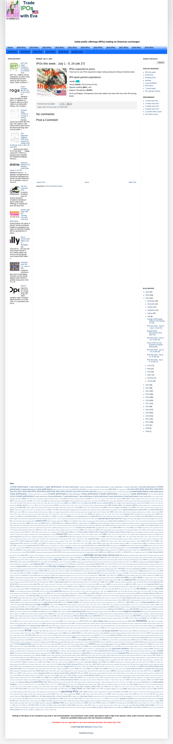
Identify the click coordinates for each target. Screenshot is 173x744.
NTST (106, 628)
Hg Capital (43, 582)
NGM (15, 625)
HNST (103, 582)
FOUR (96, 569)
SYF (101, 677)
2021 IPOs (72, 47)
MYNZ (77, 621)
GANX (157, 571)
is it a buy (50, 591)
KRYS (46, 598)
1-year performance (53, 487)
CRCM (102, 541)
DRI (78, 552)
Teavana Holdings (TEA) (26, 682)
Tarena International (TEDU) (70, 680)
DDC (14, 547)
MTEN (30, 621)
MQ (129, 618)
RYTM (59, 660)
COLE (37, 539)
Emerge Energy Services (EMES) (143, 557)
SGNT (48, 664)
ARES (120, 512)
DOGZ (24, 552)
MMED (153, 616)
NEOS (58, 623)
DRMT (96, 552)
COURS (46, 541)
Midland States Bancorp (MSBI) (28, 616)
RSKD (89, 657)
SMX (62, 668)
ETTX (40, 562)
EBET (137, 555)
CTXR (85, 543)
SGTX (55, 664)
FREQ (12, 571)
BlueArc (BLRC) (18, 523)
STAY (152, 673)
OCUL (86, 631)
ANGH (109, 507)
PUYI (112, 646)
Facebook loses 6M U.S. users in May (25, 265)
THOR (152, 682)
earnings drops (100, 555)
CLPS (88, 536)
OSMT (37, 635)
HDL (119, 580)
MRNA (144, 618)
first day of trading (57, 566)
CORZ (161, 539)
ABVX (56, 498)
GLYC (87, 575)
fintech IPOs (38, 566)
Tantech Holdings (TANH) (53, 680)
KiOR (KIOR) (44, 595)
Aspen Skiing (41, 514)
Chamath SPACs (56, 532)
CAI (34, 527)
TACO (129, 677)
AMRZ (61, 507)
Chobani (91, 534)
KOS (162, 595)
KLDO (95, 595)
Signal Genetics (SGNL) (146, 664)
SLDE (125, 666)
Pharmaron (95, 640)
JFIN (142, 591)
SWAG (42, 677)
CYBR (42, 545)
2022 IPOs (59, 47)
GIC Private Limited (136, 573)
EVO (108, 562)
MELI (116, 611)
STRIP (53, 675)
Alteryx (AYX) (66, 505)
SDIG (53, 662)
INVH (91, 589)
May (149, 369)
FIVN (102, 566)
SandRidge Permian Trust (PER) (107, 660)
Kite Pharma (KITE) (68, 595)
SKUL (92, 666)
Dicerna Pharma (48, 550)
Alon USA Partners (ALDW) (46, 505)
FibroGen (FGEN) (139, 564)
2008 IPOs (69, 489)
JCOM (123, 591)
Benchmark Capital (26, 518)
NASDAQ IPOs (150, 78)
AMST (65, 507)
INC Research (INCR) (118, 586)
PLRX (98, 642)
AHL (162, 501)
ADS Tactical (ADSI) (23, 501)
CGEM (36, 532)
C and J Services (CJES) (133, 525)
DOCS (16, 552)
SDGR (44, 662)
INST (59, 589)
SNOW (105, 668)
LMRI (136, 602)
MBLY (138, 609)
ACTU (95, 498)
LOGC (161, 602)
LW (32, 607)
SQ (79, 673)
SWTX (80, 677)
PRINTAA (92, 644)
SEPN (108, 662)
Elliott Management (113, 557)
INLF (155, 586)
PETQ (30, 640)
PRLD (118, 644)
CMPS (111, 536)
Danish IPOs (89, 545)
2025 (147, 295)
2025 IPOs (21, 47)
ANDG (88, 507)
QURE (151, 648)
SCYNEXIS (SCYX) (32, 662)
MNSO (20, 618)
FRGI (29, 571)
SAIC (87, 660)
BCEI (123, 516)
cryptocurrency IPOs (16, 543)
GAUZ (44, 107)
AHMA (15, 503)
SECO (82, 662)
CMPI (107, 536)
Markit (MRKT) (35, 609)
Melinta (120, 611)
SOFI (144, 668)
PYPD (154, 646)
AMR (53, 507)
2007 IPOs (62, 489)
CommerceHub (53, 539)
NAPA (130, 621)
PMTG (120, 642)
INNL (11, 589)
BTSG (54, 525)
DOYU (56, 552)
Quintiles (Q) (133, 648)
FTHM (95, 571)
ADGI (145, 498)
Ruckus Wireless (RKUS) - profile (140, 657)
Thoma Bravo (145, 682)
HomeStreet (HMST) (142, 582)
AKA (58, 503)
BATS (97, 516)
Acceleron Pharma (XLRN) (75, 498)
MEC (69, 611)
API (35, 510)
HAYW (82, 580)
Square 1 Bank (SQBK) (99, 673)
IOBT (102, 589)
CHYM (109, 534)
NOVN (39, 628)
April (149, 372)
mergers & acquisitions (132, 611)
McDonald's (160, 609)
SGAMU (31, 664)
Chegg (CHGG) (103, 532)
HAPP (70, 580)
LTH (104, 604)
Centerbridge (107, 530)
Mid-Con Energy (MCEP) (101, 613)
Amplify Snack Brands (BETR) (39, 507)
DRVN (109, 552)
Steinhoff (157, 673)
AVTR (31, 516)
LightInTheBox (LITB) (50, 602)
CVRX (161, 543)
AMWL (76, 507)
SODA (140, 668)
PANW (120, 635)
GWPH (59, 580)
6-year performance (55, 496)
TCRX (131, 680)
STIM (15, 675)
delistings (69, 548)
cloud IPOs (63, 536)
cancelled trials (100, 527)
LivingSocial (108, 602)
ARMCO (148, 512)
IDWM (161, 584)
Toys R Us (117, 684)
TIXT (33, 684)
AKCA (70, 503)
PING (145, 640)
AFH (93, 501)
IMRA (81, 586)
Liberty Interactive (30, 602)
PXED (146, 646)
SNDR (93, 668)
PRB (56, 644)
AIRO (52, 503)
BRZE (25, 525)
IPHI (123, 589)
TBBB (98, 680)
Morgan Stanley (117, 618)
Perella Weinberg (135, 637)
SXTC (84, 677)
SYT (121, 677)
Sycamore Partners (94, 677)
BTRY (50, 525)
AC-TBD (61, 498)
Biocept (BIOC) (31, 521)
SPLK (11, 673)
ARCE (72, 512)
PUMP (94, 646)
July (149, 316)
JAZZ (119, 591)
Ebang (124, 555)
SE (64, 662)
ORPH (23, 635)
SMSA (55, 668)
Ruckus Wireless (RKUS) (123, 657)
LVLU (26, 607)
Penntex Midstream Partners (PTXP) (119, 637)
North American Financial (132, 625)
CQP (86, 541)
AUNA (117, 514)
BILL (11, 521)
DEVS (161, 547)
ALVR (72, 505)
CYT (58, 545)
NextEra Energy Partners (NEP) (151, 623)
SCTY (20, 662)
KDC (17, 595)
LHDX (21, 602)
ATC (75, 514)
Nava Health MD (152, 621)
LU (118, 604)
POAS (132, 642)
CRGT (115, 541)
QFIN (29, 648)
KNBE (116, 595)
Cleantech (34, 536)
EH (64, 557)
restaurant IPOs (123, 653)
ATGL (78, 514)
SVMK (38, 677)
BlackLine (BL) (104, 521)
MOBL (43, 618)
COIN (33, 539)
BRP (15, 525)
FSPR (71, 571)
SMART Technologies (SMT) (30, 668)
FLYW (149, 566)
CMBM (103, 536)
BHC (93, 518)
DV (29, 555)
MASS (73, 609)
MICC (77, 613)
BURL (77, 525)
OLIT (148, 631)
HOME (111, 582)
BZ (117, 525)
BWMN (91, 525)
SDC (40, 662)
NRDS (59, 628)
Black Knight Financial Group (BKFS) (89, 521)
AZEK (54, 516)
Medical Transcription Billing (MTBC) (96, 611)
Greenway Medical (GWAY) (107, 577)
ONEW (78, 633)
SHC (83, 664)
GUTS (49, 580)
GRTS (131, 577)
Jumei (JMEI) (83, 593)
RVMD (27, 660)
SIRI (75, 666)
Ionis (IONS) (108, 589)
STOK (41, 675)
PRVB (161, 644)
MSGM (12, 621)
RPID (69, 657)
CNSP (138, 536)
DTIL (129, 552)
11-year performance (116, 487)
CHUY (100, 534)
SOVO (97, 671)
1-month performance (19, 487)
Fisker (84, 566)
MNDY (161, 616)
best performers (70, 518)
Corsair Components (153, 539)
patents (32, 637)
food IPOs (34, 569)
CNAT (120, 536)
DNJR (146, 550)
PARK (138, 635)
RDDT (114, 651)
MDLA (43, 611)
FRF (26, 571)
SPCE (138, 671)
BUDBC (69, 525)
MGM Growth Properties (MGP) (39, 613)
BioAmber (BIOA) (22, 521)
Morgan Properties (107, 618)
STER (161, 673)
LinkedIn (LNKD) (73, 602)
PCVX (89, 637)
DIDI (55, 550)
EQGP (137, 559)
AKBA (66, 503)
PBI (67, 637)
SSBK (131, 673)
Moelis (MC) (63, 618)
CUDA (90, 543)
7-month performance (70, 496)
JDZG (135, 591)
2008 (147, 431)
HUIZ (97, 584)
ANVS (12, 510)
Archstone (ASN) (79, 512)
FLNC (123, 566)
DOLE (28, 552)
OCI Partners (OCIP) (78, 631)
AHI (159, 501)
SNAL (72, 668)
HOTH (42, 584)
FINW (44, 566)
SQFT (82, 673)
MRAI (132, 618)
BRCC (101, 523)
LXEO (41, 607)
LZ (61, 607)
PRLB (115, 644)
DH (22, 550)
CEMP (101, 530)
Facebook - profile (28, 564)
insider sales (36, 589)
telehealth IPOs (56, 682)
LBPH (35, 600)
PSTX (45, 646)
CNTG (153, 536)
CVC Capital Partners (136, 543)
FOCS (15, 569)
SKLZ (88, 666)
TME (63, 684)
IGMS (18, 586)
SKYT (110, 666)
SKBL (84, 666)
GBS (18, 573)
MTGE (34, 621)
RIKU (141, 655)
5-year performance (139, 494)
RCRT (92, 651)
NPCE (46, 628)
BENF (34, 518)
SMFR (40, 668)
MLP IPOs (137, 616)
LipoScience (85, 602)
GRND (118, 577)
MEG (113, 611)
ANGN (130, 507)
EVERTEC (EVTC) (97, 562)
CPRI (74, 541)
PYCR (150, 646)
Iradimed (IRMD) (30, 591)
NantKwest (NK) (122, 621)
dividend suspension (110, 550)
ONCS (60, 633)
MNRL (16, 618)
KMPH (112, 595)
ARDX (112, 512)
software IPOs (150, 668)
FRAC (131, 569)
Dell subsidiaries (90, 547)
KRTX (37, 598)
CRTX (148, 541)
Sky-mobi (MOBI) (99, 666)
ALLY (36, 505)
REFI (33, 653)
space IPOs (102, 671)
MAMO (82, 607)
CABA (142, 525)
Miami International (66, 613)
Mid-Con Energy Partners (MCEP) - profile (141, 613)
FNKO (11, 569)
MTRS (42, 621)
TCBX (116, 680)
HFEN (35, 582)
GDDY (29, 573)
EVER (73, 562)
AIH (31, 503)
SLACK (118, 666)
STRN (61, 675)
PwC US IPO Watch (127, 646)
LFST (147, 600)
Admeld (157, 498)
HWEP (108, 584)
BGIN (82, 518)
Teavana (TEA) (14, 682)
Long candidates (151, 83)
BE (154, 516)
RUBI (114, 657)
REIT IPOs (55, 653)
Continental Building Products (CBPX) (122, 539)
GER (89, 573)
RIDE (137, 655)
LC (50, 600)
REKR (61, 653)
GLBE (16, 575)
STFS (11, 675)
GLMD (30, 575)
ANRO (142, 507)
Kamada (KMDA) (131, 593)
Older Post (132, 182)
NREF (67, 628)
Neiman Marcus (51, 623)
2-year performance (44, 489)
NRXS (75, 628)
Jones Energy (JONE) (66, 593)
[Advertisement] (72, 21)
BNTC (50, 523)
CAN (74, 527)
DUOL (15, 555)
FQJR (127, 569)
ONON (90, 633)
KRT (34, 598)
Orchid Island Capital (157, 633)
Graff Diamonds (18, 577)
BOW (71, 523)
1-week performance (36, 487)
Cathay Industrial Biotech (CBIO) (22, 530)
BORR (67, 523)
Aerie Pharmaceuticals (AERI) (56, 501)
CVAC (127, 543)
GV (52, 580)
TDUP (157, 680)
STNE (19, 675)
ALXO (79, 505)
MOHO (69, 618)
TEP (72, 682)
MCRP (28, 611)
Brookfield (160, 523)
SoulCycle (80, 671)
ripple (144, 655)
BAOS (89, 516)
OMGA (29, 633)
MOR (95, 618)
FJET (106, 566)
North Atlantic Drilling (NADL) (148, 625)
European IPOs (46, 562)
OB (44, 631)
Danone (96, 545)
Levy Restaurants (135, 600)
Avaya (149, 514)
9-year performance (145, 496)
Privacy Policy (100, 644)
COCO (29, 539)
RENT (89, 653)
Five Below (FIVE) (95, 566)
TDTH (153, 680)
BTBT (39, 525)
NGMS (19, 625)
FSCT (57, 571)
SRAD (115, 673)
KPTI (11, 598)
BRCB (97, 523)
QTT (80, 648)
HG (38, 582)
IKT (56, 586)
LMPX (132, 602)
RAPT (44, 651)
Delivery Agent (77, 547)
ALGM (147, 503)
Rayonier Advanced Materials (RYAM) (71, 651)
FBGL (75, 564)
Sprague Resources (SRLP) (30, 673)
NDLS (44, 623)
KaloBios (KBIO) (121, 593)
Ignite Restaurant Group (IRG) (28, 586)
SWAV (47, 677)
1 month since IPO (151, 101)
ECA (147, 555)
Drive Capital (86, 552)
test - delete (102, 682)
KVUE (77, 598)
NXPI (15, 631)
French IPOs (159, 569)
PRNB (123, 644)
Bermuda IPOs (40, 518)
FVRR (123, 571)
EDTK (34, 557)
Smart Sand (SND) (16, 668)
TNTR (71, 684)
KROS (28, 598)
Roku (51, 657)
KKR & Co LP (82, 595)
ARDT (108, 512)
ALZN (83, 505)
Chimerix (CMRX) (15, 534)
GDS (40, 573)
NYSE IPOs (149, 75)
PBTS (78, 637)
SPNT (15, 673)
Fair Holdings (48, 564)
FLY (146, 566)
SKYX (113, 666)
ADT (31, 501)
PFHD (71, 640)
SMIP (44, 668)
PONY (136, 642)
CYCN (46, 545)
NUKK (121, 628)
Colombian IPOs (44, 539)
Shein (87, 664)
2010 (147, 425)
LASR (153, 598)
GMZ (100, 575)
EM (132, 557)
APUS (161, 510)
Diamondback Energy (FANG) (31, 550)
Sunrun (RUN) (154, 675)
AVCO (153, 514)
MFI (23, 613)
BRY (21, 525)
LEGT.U (101, 600)
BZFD (120, 525)
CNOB (134, 536)
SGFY (40, 664)
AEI (46, 501)
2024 (147, 298)
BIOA (14, 521)
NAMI (106, 621)
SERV (112, 662)
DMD (134, 550)
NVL (144, 628)
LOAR (140, 602)
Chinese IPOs (62, 534)
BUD (61, 525)
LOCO (157, 602)
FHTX (120, 564)
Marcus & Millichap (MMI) (133, 607)
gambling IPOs (147, 571)
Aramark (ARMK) (33, 512)
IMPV (77, 586)
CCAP (71, 530)
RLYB (11, 657)
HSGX (71, 584)
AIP (42, 503)
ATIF (93, 514)
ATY (106, 514)
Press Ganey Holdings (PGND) (79, 644)
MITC (103, 616)
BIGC (121, 518)
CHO (86, 534)
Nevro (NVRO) (91, 623)
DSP (117, 552)
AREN (116, 512)
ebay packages (130, 555)
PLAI (32, 642)
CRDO (111, 541)
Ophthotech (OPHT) (126, 633)
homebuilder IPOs (131, 582)
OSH (33, 635)
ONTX (98, 633)
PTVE (81, 646)
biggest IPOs (154, 518)
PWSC (136, 646)
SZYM (124, 677)
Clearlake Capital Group (44, 536)
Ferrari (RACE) (95, 564)
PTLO (73, 646)
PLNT (94, 642)
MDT (50, 611)
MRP (147, 618)
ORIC (15, 635)
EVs (128, 562)
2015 (147, 410)
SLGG (129, 666)
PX (139, 646)
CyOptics (54, 545)
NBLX (21, 623)
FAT (53, 564)
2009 (147, 428)
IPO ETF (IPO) (132, 589)
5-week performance (124, 494)
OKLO (131, 631)
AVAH (145, 514)
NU (110, 628)
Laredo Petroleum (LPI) (128, 598)
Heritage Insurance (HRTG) (21, 582)
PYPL (158, 646)
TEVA (117, 682)
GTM (23, 580)
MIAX (73, 613)
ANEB (101, 507)
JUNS (97, 593)
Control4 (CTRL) (138, 539)
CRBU (94, 541)
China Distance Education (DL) (29, 534)
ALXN (75, 505)
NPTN (50, 628)
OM (14, 633)
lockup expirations (148, 602)
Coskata (12, 541)
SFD (140, 662)
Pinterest (12, 642)
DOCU (20, 552)
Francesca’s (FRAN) (139, 569)
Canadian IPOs (80, 527)
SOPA (50, 671)
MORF (99, 618)
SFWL (158, 662)
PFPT (75, 640)
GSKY (155, 577)
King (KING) (36, 595)
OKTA (135, 631)
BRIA (108, 523)
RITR (148, 655)
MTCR (26, 621)
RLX (162, 655)
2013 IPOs (25, 52)
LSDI (98, 604)
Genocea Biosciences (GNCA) (78, 573)
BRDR (105, 523)
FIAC (124, 564)
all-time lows (13, 505)
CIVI (128, 534)
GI (129, 573)
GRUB (140, 578)
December (151, 301)
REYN (84, 655)
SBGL (130, 660)
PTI (62, 646)
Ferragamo (87, 564)
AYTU (50, 516)
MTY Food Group (54, 621)
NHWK (28, 625)
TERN (75, 682)
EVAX (61, 562)
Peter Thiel (25, 640)
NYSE (28, 630)
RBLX (84, 651)
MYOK (82, 621)
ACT (92, 498)
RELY (70, 653)
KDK (20, 595)
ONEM (73, 633)
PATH (36, 637)
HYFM (115, 584)
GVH (55, 580)
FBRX (78, 564)
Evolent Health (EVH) (120, 562)
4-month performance (57, 494)
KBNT (161, 593)
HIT (89, 582)
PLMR (90, 642)
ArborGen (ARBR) (47, 512)
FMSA (157, 566)
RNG (32, 657)
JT (77, 593)
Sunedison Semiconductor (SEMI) (126, 675)
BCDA (119, 516)
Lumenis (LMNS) (144, 604)
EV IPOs (54, 562)
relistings (66, 653)
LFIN (141, 600)
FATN (71, 564)
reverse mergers (41, 655)
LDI (71, 600)
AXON (39, 516)
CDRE (89, 530)
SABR (76, 660)
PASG (28, 637)
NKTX (77, 625)
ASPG (47, 514)
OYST (92, 635)
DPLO (60, 552)
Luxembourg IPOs (15, 607)
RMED (21, 657)
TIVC (29, 684)
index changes (129, 586)
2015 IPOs (149, 47)
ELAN (79, 557)
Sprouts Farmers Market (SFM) (64, 673)
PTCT (59, 646)
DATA (108, 545)
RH (100, 655)
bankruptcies (83, 516)
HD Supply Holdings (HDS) (110, 580)
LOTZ (51, 604)
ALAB (82, 503)
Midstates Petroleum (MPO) (45, 616)
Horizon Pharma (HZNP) (26, 584)
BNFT (36, 523)
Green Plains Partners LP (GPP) (79, 577)
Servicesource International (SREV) (125, 662)
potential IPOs (36, 644)
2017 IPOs (123, 47)
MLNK (131, 616)
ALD (115, 503)
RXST (44, 660)
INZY (99, 589)
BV (80, 525)
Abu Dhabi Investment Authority (45, 498)
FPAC (116, 569)
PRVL (11, 646)
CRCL (98, 541)
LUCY (137, 604)
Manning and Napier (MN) (102, 607)
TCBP (113, 680)
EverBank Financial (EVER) (84, 562)
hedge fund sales (158, 580)
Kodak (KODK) (156, 595)
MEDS (109, 611)
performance (144, 637)
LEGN (97, 600)
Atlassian (98, 514)
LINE (59, 602)
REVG (60, 655)
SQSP (90, 673)
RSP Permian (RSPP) (99, 657)
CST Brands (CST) (51, 543)
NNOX (98, 625)
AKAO (62, 503)
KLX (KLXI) (104, 595)
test (97, 682)
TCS (135, 680)
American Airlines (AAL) (144, 505)
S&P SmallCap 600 (67, 660)
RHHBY (104, 655)
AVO (27, 516)
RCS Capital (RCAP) (101, 651)
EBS (144, 555)
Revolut (64, 655)
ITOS (70, 591)
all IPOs (161, 503)
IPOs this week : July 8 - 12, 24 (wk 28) (155, 356)
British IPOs (132, 523)
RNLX (39, 657)
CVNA (144, 543)
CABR (146, 525)
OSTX (41, 635)
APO (56, 510)
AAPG (154, 496)
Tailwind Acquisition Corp (138, 677)
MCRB (23, 611)
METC (11, 613)
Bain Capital (74, 516)
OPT (141, 633)
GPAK (161, 575)
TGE (130, 682)
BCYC (139, 516)
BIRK (65, 521)
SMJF (47, 668)
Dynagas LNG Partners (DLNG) (47, 555)
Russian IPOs (17, 660)
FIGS (14, 566)
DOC (161, 550)
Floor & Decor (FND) (135, 566)
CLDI (153, 534)
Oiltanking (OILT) (124, 631)
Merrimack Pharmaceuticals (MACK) (153, 611)
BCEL (127, 516)
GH (123, 573)
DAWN (145, 545)
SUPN (25, 677)
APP (81, 510)
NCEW (29, 623)
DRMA (92, 552)
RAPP (62, 107)
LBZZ (46, 600)
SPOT (20, 673)
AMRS (57, 507)
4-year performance (89, 494)
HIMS (70, 582)
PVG (115, 646)
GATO (161, 571)
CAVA (34, 530)
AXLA (35, 516)
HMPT (98, 582)
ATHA (82, 514)
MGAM (27, 613)
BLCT (134, 521)
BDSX (147, 516)
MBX (145, 609)
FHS (117, 564)
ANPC (138, 507)
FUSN (108, 571)
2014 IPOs (12, 52)
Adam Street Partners (115, 498)
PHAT (104, 640)
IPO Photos (149, 86)
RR (79, 657)
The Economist (136, 682)
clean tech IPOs (26, 536)
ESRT (12, 562)
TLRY (43, 684)
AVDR (157, 514)
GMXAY (96, 575)
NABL (90, 621)
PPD (41, 644)
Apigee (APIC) (40, 510)
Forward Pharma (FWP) (71, 569)
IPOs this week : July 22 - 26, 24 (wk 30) (155, 339)
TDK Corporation (141, 680)
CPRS (79, 541)
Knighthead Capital (124, 595)
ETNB (27, 562)
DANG (83, 545)
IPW (19, 591)
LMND (128, 602)
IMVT (100, 586)
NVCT (137, 628)
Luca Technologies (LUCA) (127, 604)
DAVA (132, 545)
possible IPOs (147, 642)
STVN (77, 675)
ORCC (149, 633)
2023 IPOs (46, 47)
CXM (18, 545)
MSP (15, 621)
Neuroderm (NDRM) (81, 623)
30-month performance (34, 494)
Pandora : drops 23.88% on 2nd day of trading (24, 114)
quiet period (108, 648)
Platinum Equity (58, 642)
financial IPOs (21, 566)
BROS (11, 525)
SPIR (161, 671)
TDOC (149, 680)
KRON (24, 598)
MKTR (127, 616)
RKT (154, 655)
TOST (99, 684)
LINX (80, 602)
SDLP (57, 662)
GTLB (19, 580)
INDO (145, 586)
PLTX (112, 642)
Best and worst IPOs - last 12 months (55, 518)
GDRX (36, 573)
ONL (82, 633)
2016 (147, 406)
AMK (24, 507)
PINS (161, 640)
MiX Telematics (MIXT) (118, 616)
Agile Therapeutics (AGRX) (121, 501)
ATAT (72, 514)
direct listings (99, 550)
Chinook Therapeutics (74, 534)
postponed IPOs (25, 644)
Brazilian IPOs (86, 523)
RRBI (82, 657)
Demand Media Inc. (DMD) (122, 547)
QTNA (58, 648)
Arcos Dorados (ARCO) (91, 512)
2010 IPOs (63, 52)
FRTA (49, 571)
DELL (83, 547)
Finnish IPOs (30, 566)
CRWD (156, 541)
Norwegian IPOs (27, 628)
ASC (32, 514)
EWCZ (135, 562)
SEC (78, 662)
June (149, 365)
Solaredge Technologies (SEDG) (22, 671)
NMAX (88, 625)
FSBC (53, 571)
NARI (134, 621)
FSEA (60, 571)
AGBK (107, 501)
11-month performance (101, 487)
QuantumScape (100, 648)
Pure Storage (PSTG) (104, 646)
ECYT (20, 557)
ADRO (16, 501)
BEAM (157, 516)
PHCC (108, 640)
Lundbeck (152, 604)
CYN (49, 545)
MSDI (161, 618)
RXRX (40, 660)
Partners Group (21, 637)
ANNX (134, 507)
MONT (87, 618)
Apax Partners (22, 510)
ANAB (80, 507)
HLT (95, 582)
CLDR (161, 534)
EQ (134, 559)
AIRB (45, 503)
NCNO (40, 623)
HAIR (66, 580)
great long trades (48, 578)
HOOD (12, 584)
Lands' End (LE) (116, 598)
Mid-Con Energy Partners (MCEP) (118, 613)
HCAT (89, 580)
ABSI (28, 498)
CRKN (124, 541)
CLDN (157, 534)
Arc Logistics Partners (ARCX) (61, 512)
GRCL (36, 577)
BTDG (43, 525)
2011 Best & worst (151, 114)
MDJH (39, 611)
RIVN (151, 655)
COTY (17, 541)
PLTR (109, 642)
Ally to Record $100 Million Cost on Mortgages (25, 241)
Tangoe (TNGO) (41, 680)
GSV (158, 577)
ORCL (11, 635)
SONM (38, 671)
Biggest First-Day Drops (130, 518)
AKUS (78, 503)
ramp (36, 651)
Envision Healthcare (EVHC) (94, 559)
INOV (27, 589)
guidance (27, 580)
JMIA (48, 593)
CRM (128, 541)
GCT (25, 573)
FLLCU (120, 566)
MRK (140, 618)
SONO (42, 671)
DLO (125, 550)
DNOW (154, 550)
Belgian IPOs (17, 518)
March (149, 375)
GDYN (47, 573)
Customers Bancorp (119, 543)
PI (139, 640)
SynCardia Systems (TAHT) (111, 677)
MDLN (47, 611)
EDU (38, 557)
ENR (76, 559)
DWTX (32, 555)
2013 (147, 416)
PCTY (85, 637)
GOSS (157, 575)
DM (128, 550)
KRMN (20, 598)
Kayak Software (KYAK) (151, 593)
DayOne (150, 545)
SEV (137, 662)
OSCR (30, 635)
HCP (97, 580)
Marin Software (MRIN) (156, 607)
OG (101, 631)
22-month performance (123, 491)
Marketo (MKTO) (25, 609)
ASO (35, 514)
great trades (59, 577)
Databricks (123, 545)
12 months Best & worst (153, 112)
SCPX (11, 662)
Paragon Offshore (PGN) (129, 635)
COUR (41, 541)
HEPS (11, 582)
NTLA (98, 628)
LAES (106, 598)
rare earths (49, 651)
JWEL (105, 593)
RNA (24, 657)
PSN (29, 646)
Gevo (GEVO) (108, 573)
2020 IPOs (85, 47)
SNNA (101, 668)
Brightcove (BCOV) (115, 523)
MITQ (110, 616)
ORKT (19, 635)
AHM (11, 503)
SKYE (106, 666)
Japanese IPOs (112, 591)
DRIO (81, 552)
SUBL (81, 675)
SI (131, 664)
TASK (80, 680)
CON (81, 539)
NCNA (36, 623)
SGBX (36, 664)
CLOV (70, 536)
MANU (112, 607)
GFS (117, 573)
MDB (35, 611)
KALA (114, 593)
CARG (123, 527)
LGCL (151, 600)
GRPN (126, 578)
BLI (141, 521)
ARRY (11, 514)
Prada (52, 644)
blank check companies (116, 521)
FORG (53, 569)
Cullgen (94, 543)
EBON (140, 555)
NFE (162, 623)
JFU (149, 591)
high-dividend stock (62, 582)
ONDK (65, 633)
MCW (31, 611)
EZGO (20, 564)
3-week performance (156, 492)
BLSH (11, 523)
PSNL (33, 646)
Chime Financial (158, 532)
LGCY (154, 600)
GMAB (91, 575)
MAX (131, 609)
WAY (65, 107)
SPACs (113, 671)
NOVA (35, 628)
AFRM (99, 501)
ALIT (153, 503)
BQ (81, 523)
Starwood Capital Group (143, 673)
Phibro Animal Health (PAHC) (123, 640)
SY (87, 677)
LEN (105, 600)
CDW (97, 530)
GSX (161, 577)
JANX (105, 591)
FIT (88, 566)
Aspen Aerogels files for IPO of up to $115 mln (25, 90)
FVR (119, 571)
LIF (77, 81)
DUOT (18, 555)
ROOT (55, 657)
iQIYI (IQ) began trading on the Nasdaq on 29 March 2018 (25, 68)
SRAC (111, 673)
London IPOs (13, 604)
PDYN (99, 637)
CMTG (115, 536)
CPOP (71, 541)
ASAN (29, 514)
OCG (66, 631)
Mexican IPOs (18, 613)
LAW (22, 600)
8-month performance (100, 496)
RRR (85, 657)
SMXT (66, 668)
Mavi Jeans (126, 609)
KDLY (23, 595)
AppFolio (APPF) (95, 510)
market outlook (14, 609)
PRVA (157, 644)
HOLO (107, 582)
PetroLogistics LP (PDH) (40, 640)
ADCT (128, 498)
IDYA (11, 586)
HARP (74, 580)
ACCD (66, 498)
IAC (122, 584)
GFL (114, 573)
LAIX (110, 598)
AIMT (39, 503)
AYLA (47, 516)
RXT (47, 660)
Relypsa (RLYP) (77, 653)
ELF (106, 557)
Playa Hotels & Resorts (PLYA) (76, 642)
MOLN (73, 618)
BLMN (144, 521)
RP (59, 657)
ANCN (84, 507)
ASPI (50, 514)
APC (28, 510)
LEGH (93, 600)
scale (144, 660)
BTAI (36, 525)
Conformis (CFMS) (105, 539)
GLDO (20, 575)
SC (141, 660)
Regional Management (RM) (43, 653)
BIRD (62, 521)
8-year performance (116, 496)
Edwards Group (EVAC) (47, 557)
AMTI (72, 507)
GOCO (115, 575)
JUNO (93, 593)
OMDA (18, 633)
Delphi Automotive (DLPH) (107, 547)
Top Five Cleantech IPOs (24, 188)
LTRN (114, 604)
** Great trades (150, 88)
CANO (110, 527)
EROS (161, 559)
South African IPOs (89, 671)
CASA (139, 527)
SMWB (59, 668)
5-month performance (108, 494)
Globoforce (47, 575)
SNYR (121, 668)
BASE (93, 516)
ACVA (103, 498)
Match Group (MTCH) (98, 609)
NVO (147, 628)
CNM (130, 536)
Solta (33, 671)
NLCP (80, 625)
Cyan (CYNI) (23, 545)
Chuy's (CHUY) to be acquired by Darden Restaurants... (155, 345)
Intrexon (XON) (85, 589)
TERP (79, 682)
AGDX (111, 501)
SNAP (76, 668)
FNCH (161, 566)
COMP (73, 539)
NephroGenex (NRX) (66, 623)
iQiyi (24, 591)
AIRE (48, 503)
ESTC (16, 562)
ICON (138, 584)
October (150, 307)
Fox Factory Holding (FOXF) (106, 569)
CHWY (104, 534)
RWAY (32, 660)
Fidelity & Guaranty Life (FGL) (152, 564)
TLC (36, 684)
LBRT (43, 600)
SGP (51, 664)
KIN (30, 595)
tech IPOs (38, 682)
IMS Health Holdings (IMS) (91, 586)
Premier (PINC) (66, 644)
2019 (147, 397)
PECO (103, 637)
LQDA (87, 604)
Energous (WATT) (48, 559)
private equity (108, 644)
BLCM (126, 521)
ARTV (19, 514)
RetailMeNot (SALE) (156, 653)
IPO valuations (151, 589)
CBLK (37, 530)
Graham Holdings (29, 577)
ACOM (88, 498)
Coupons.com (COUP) (31, 541)
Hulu (101, 584)
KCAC (13, 595)
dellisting (97, 547)
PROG (127, 644)
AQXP (20, 512)
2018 (147, 400)
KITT (76, 595)
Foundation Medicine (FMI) (86, 569)
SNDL (89, 668)
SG (24, 664)
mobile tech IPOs (35, 618)
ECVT (16, 557)
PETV (49, 640)
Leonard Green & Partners (114, 600)
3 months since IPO (152, 106)
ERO (157, 559)
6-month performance (24, 496)
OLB (138, 631)
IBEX (127, 584)
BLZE (24, 523)
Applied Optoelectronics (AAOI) (133, 510)
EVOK (112, 562)
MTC (22, 621)
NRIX (71, 628)
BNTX (55, 523)
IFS (14, 586)
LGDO (158, 600)
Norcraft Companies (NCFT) (108, 625)
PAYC (63, 637)
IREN (37, 591)
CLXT (95, 536)
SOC (124, 668)
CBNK (45, 530)
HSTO (75, 584)
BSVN (32, 525)
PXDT (142, 646)
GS (144, 577)
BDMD (143, 516)
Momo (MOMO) (80, 618)
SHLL (90, 664)
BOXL (78, 523)
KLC (91, 595)
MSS (19, 621)
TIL (23, 684)
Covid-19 (51, 541)
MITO (106, 616)
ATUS (102, 514)
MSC (158, 618)
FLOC (127, 566)
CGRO (45, 532)
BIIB (159, 518)
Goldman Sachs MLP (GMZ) (138, 575)
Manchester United (89, 607)
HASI (78, 580)
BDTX (151, 516)
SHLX (98, 664)
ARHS (124, 512)
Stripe (57, 675)
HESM (31, 582)
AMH (20, 507)
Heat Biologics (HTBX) (142, 580)
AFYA (103, 501)
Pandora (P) (113, 635)
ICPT (141, 584)
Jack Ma (94, 591)
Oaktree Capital (38, 631)
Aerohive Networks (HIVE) (76, 501)
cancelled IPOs (90, 527)
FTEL (91, 571)
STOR (45, 675)
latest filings (159, 598)
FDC (82, 564)
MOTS (123, 618)
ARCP (100, 512)
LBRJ (39, 600)
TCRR (127, 680)
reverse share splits (52, 655)
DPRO (64, 552)
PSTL (41, 646)
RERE (116, 653)
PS (19, 646)
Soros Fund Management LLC (65, 671)
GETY (102, 573)
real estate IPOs (134, 651)
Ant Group (147, 507)
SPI (153, 671)
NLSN (84, 625)
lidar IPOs (38, 602)
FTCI (79, 571)
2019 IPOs (98, 47)
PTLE (69, 646)
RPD (61, 657)
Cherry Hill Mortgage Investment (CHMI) (142, 532)
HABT (63, 580)
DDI (17, 547)
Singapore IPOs (69, 666)
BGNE (86, 518)
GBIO (15, 573)
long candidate (43, 604)
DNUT (158, 550)
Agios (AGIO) (132, 501)
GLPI (73, 575)
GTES (12, 580)
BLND (147, 521)
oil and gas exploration (110, 631)
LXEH (37, 607)
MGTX (55, 613)
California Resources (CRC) (44, 527)
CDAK (77, 530)
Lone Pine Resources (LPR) (27, 604)
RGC (90, 655)
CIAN (113, 534)
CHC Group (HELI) (67, 532)
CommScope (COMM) (64, 539)
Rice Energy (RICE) (120, 655)
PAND (107, 635)
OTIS (51, 635)
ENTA (79, 559)
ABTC (34, 498)
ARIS (127, 512)
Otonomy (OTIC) (62, 635)
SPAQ (118, 671)
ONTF (94, 633)
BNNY (43, 523)
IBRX (131, 584)
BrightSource (125, 523)
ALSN (60, 505)
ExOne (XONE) (14, 564)
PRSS (150, 644)
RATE (55, 651)
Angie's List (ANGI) (121, 507)
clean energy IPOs (16, 536)
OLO (161, 631)
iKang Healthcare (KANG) (47, 586)
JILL (27, 593)
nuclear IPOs (114, 628)
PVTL (119, 646)
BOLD (62, 523)
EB (121, 555)
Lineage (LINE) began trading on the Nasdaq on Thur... (156, 321)
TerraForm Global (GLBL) (88, 682)
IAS (125, 584)
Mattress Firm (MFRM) (115, 609)
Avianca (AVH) (14, 516)
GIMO (154, 573)
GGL (120, 573)
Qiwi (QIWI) (40, 648)
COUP (22, 541)
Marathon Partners (120, 607)
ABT (31, 498)
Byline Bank (102, 525)
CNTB (149, 536)
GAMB (141, 571)
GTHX (16, 580)
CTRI (81, 543)
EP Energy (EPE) (128, 559)
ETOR (32, 562)
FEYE (102, 564)
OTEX (45, 635)
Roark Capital (46, 657)
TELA (49, 682)
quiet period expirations (120, 649)
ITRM (76, 591)
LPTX (83, 604)
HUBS (90, 584)
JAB (87, 591)
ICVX (145, 584)
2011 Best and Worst (92, 489)
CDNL (85, 530)
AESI (85, 501)
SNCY (81, 668)
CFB (26, 532)
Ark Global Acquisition (136, 512)
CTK (67, 543)
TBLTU (102, 680)
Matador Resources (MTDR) (83, 609)
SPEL (142, 671)
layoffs (26, 600)
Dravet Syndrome (71, 552)
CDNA (82, 530)
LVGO (22, 607)
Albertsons (100, 503)
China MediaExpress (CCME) (46, 534)
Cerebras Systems (133, 530)
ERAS (145, 559)
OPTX (144, 633)
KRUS (42, 598)
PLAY (65, 642)
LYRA (56, 607)
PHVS (137, 640)
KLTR (99, 595)
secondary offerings (91, 662)
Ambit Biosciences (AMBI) (100, 505)
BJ (75, 521)
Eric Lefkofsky (152, 559)
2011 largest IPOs (122, 489)
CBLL (41, 530)
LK (122, 602)
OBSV (51, 631)
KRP (31, 598)
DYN (36, 555)
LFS (144, 600)
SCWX (24, 662)
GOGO (120, 575)
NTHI (95, 628)
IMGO (70, 586)
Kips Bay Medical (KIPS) (55, 595)
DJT (117, 550)
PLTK (105, 642)
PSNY (37, 646)
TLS (46, 684)
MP (127, 618)
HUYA (104, 584)
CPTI (82, 541)
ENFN (64, 559)
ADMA (153, 498)
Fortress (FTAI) (60, 569)
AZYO (64, 516)
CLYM (99, 536)
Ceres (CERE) (142, 530)
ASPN (54, 514)
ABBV (158, 496)
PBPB (74, 637)
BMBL (28, 523)
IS (46, 591)
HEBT (151, 580)
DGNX (18, 550)
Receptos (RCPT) (144, 651)
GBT (21, 573)
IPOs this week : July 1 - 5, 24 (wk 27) (155, 361)
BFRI (79, 518)
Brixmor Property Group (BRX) (145, 523)
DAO (99, 545)
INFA (148, 586)
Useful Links (77, 52)
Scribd (15, 662)
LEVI (127, 600)
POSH (141, 642)
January (150, 381)
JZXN (109, 593)
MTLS (38, 621)
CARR (127, 527)
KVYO (81, 598)
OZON (96, 635)
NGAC (11, 625)
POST (153, 642)
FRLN (33, 571)
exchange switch (142, 562)
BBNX (108, 516)
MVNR (70, 621)
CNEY (124, 536)
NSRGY (79, 628)
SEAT (75, 662)
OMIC (33, 633)
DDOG (27, 547)
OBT (55, 631)
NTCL (91, 628)
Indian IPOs (140, 586)
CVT (11, 545)
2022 (147, 388)
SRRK (123, 673)
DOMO (32, 552)
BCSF (131, 516)
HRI (58, 584)
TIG (17, 684)
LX (35, 607)
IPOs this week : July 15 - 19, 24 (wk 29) (155, 351)
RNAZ (28, 657)
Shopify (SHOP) (105, 664)
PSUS (49, 646)
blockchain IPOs (154, 521)
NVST (154, 628)
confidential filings (93, 539)
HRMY (61, 584)
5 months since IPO (152, 109)
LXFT (45, 607)
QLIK (51, 648)
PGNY (79, 640)
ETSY (36, 562)
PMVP (128, 642)
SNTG (114, 668)
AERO (67, 501)
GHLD (126, 573)
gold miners (126, 575)
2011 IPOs (50, 52)
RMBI (17, 657)
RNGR (36, 657)
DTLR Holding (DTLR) (138, 552)
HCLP (93, 580)
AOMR (16, 510)
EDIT (27, 557)
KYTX (88, 598)
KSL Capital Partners (54, 598)
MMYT (157, 616)
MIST (99, 616)
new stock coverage (133, 623)
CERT (148, 530)
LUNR (161, 604)
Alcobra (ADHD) (108, 503)
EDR (30, 557)
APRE (152, 510)
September (151, 310)
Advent (43, 501)
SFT (155, 662)
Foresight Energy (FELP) (44, 569)
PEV (56, 640)
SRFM (119, 673)
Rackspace (157, 648)
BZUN (124, 525)
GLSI (76, 575)
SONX (47, 671)
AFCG (89, 501)
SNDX (97, 668)
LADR (102, 598)
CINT (116, 534)
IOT (113, 589)
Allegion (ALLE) (22, 505)
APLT (50, 510)
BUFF (73, 525)
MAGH (78, 607)
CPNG (66, 541)
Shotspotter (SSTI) (125, 664)
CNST (142, 536)
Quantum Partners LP (89, 648)
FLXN (143, 566)
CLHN (57, 536)
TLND (39, 684)
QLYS (54, 648)
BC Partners (114, 516)
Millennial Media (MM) (81, 616)
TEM (65, 682)
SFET (147, 662)
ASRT (61, 514)
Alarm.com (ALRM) (90, 503)
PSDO (25, 646)
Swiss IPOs (73, 677)
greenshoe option (94, 577)
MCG (15, 611)
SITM (78, 666)
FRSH (45, 571)
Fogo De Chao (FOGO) (24, 569)
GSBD (147, 577)
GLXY (84, 575)
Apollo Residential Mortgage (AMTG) (69, 510)
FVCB (116, 571)
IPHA (120, 589)
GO (112, 575)
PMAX (116, 642)
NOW (42, 628)
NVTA (157, 628)
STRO (65, 675)
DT (119, 552)
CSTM (63, 543)
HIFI (54, 582)
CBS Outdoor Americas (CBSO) (56, 530)
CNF (127, 536)
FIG (162, 564)
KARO (142, 593)
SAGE (83, 660)
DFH (11, 550)
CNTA (146, 536)
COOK (145, 539)
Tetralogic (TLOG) (111, 682)
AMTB (69, 507)
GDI (32, 573)
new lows (101, 623)
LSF (101, 604)
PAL (101, 635)
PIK (142, 640)
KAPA (138, 593)
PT (56, 646)
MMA (149, 616)
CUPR (99, 543)
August (150, 313)
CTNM (74, 543)
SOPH (54, 671)
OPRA (134, 633)
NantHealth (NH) (113, 621)
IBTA (134, 584)
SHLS (94, 664)
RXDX (36, 660)
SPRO (52, 673)
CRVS (152, 541)
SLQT (133, 666)
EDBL (24, 557)
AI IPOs (24, 503)
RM (14, 657)
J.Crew (83, 591)
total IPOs (104, 684)
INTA (63, 589)
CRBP (90, 541)
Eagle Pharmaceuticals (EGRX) (74, 555)
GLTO (80, 575)
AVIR (20, 516)
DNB (142, 550)
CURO (107, 543)
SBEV (122, 660)
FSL (64, 571)
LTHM (107, 604)
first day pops (70, 566)
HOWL (47, 584)
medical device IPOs (79, 611)
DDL (19, 547)
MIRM (95, 616)
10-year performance (86, 487)
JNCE (52, 593)
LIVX (113, 602)
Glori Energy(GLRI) (60, 575)
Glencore (25, 575)
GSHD (151, 577)
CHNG (83, 534)
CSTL (59, 543)
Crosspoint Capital (135, 541)
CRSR (143, 541)
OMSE (37, 633)
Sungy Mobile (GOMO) (142, 675)
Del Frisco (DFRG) (60, 547)
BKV (77, 521)
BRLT (155, 523)
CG (33, 532)
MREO (136, 618)
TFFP (121, 682)
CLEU (53, 536)
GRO (122, 577)
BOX (74, 523)
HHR (50, 582)
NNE (95, 625)
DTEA (126, 552)
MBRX (142, 609)
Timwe (26, 684)
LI (23, 602)
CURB (103, 543)
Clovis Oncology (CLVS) (79, 536)
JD (126, 591)
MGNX (50, 613)
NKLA (73, 625)
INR (30, 589)
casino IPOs (145, 527)
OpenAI (23, 286)
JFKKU (146, 591)
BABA (69, 516)
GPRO (12, 577)
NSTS (88, 628)
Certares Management (157, 530)
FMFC (153, 566)
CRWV (161, 541)
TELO (62, 682)
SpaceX (108, 671)
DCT (11, 547)
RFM (87, 655)
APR (149, 510)
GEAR (51, 573)
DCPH (161, 545)
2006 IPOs (56, 489)
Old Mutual (143, 631)
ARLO (144, 512)
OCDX (58, 631)
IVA (80, 591)
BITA (69, 521)
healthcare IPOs (130, 580)
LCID (52, 600)
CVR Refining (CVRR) (153, 543)
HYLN (119, 584)
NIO (47, 625)
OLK (151, 631)
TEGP (45, 682)
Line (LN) (64, 602)
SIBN (134, 664)
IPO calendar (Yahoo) (152, 91)
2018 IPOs (110, 47)
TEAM (161, 680)
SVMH (34, 677)
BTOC (47, 525)
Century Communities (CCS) (119, 530)
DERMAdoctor (155, 547)
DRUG (105, 552)
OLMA (158, 631)
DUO (11, 555)
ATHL (86, 514)
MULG (65, 621)
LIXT (116, 602)
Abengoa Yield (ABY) (16, 498)
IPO (126, 589)
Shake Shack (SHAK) (64, 664)
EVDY (69, 562)
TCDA (120, 680)
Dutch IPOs (24, 555)
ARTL (15, 514)
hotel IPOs (37, 584)
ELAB (74, 557)
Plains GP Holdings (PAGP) (42, 642)
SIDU (137, 664)
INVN (95, 589)
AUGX (113, 514)
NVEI (140, 628)
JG (152, 591)
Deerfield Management (48, 547)
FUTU (112, 571)
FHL (114, 564)
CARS (131, 527)
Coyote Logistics (59, 541)
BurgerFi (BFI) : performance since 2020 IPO (154, 333)
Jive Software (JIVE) (34, 593)
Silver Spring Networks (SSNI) (41, 666)
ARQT (161, 512)
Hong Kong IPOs (157, 582)
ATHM (90, 514)
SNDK (84, 668)
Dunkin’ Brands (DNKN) (155, 552)
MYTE (87, 621)
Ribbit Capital (110, 655)
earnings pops (113, 555)
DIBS (42, 550)
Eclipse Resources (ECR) (156, 555)
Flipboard (114, 566)
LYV (59, 607)
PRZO (16, 646)
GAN (153, 571)
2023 (147, 385)
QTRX (62, 648)
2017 (147, 403)
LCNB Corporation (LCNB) (61, 600)
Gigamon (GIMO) (147, 573)
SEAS (71, 662)
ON (41, 633)
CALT (70, 527)
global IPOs (40, 575)
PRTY (154, 644)
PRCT (59, 644)
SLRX (137, 666)
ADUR (38, 501)
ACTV (99, 498)
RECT (155, 651)
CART (135, 527)
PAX (57, 637)
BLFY (137, 521)
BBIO (104, 516)
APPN (145, 510)
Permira (151, 637)
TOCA (79, 684)
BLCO (130, 521)
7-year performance (85, 496)
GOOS (153, 575)
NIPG (50, 625)
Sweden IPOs (58, 677)
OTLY (55, 635)
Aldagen (119, 503)
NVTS (161, 628)
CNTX (157, 536)
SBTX (138, 660)
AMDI (124, 505)
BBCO (101, 516)
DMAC (131, 550)
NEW (97, 623)
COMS (78, 539)
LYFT (52, 607)
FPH (119, 569)
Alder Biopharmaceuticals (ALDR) (131, 503)
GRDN (40, 577)
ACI (85, 498)
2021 (147, 391)
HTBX (79, 584)
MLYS (143, 616)
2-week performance (28, 489)
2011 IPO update (103, 489)
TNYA (75, 684)
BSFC (29, 525)
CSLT (35, 543)
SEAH (67, 662)
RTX (111, 657)
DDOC (23, 547)
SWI (64, 677)
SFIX (151, 662)
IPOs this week (52, 107)
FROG (41, 571)
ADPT (12, 501)
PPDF (45, 644)
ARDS (104, 512)
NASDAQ (141, 620)
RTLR (108, 657)
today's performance (87, 684)
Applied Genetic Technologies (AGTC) (111, 510)
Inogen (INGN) (21, 589)
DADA (79, 545)
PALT (104, 635)
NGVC (24, 625)
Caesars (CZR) (153, 525)
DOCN (11, 552)
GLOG (53, 575)
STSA (69, 675)
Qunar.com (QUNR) (142, 648)
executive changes (154, 562)
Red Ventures (19, 653)
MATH (106, 609)
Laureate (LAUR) (15, 600)
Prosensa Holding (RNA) (141, 644)
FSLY (67, 571)
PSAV (22, 646)
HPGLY (54, 584)
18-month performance (147, 487)
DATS (129, 545)
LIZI (119, 602)
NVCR (133, 628)
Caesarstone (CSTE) (27, 527)
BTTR (58, 525)
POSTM (16, 644)
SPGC (149, 671)
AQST (16, 512)
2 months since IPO (152, 104)
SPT (75, 673)
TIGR (20, 684)
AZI (58, 516)
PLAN (52, 642)
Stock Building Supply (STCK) (29, 675)
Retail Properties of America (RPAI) (140, 653)
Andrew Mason (95, 507)
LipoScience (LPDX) (95, 602)
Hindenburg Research (78, 582)
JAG (98, 591)
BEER (11, 518)
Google (149, 575)
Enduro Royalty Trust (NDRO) (33, 559)
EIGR (71, 557)
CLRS (91, 536)
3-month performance (139, 491)
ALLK (29, 505)
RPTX (76, 657)
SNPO (110, 668)
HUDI (93, 584)
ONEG (69, 633)
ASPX (58, 514)
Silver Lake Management (25, 666)
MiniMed (90, 616)
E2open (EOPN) (60, 555)
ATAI (69, 514)
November (151, 304)
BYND (107, 525)
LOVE (55, 604)
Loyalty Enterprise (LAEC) (74, 604)
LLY (124, 602)
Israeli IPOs (58, 591)
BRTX (18, 525)
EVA (58, 562)
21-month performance (110, 491)
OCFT (62, 631)
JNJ (55, 593)
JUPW (101, 593)
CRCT (107, 541)
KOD (150, 595)
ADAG (107, 498)
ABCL (161, 496)
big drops (101, 519)
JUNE (89, 593)
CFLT (29, 532)
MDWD (54, 611)
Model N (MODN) (54, 618)
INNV (14, 589)
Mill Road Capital (68, 616)
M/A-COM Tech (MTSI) (69, 607)
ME (67, 611)
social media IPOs (132, 668)
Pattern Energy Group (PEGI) (47, 637)
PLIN (86, 642)
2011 (147, 422)
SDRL (60, 662)
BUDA (65, 525)
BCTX (134, 516)
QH (32, 648)
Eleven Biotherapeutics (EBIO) (95, 557)
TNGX (67, 684)
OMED (22, 633)
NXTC (22, 631)
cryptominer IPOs (28, 543)
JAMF (101, 591)
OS (26, 635)
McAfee (149, 609)
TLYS (55, 684)
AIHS (34, 503)
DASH (104, 545)
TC (110, 680)
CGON (41, 532)
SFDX (144, 662)
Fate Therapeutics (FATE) (62, 564)
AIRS (55, 503)
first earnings (79, 566)
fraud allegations (151, 569)
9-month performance (131, 496)
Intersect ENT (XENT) (75, 589)
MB (134, 609)
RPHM (65, 657)
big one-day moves (112, 519)
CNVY (161, 536)
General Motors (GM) (60, 573)
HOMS (150, 582)
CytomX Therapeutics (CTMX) (68, 545)
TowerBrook (110, 684)
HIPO (86, 582)
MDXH (63, 611)
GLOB (35, 575)
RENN (84, 653)
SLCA (122, 666)
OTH (48, 635)
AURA (121, 514)
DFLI (14, 550)
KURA (73, 598)
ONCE (44, 633)
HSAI (67, 584)
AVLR (23, 516)
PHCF (112, 640)
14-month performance (131, 487)
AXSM (43, 516)
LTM (111, 604)
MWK (73, 621)
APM (53, 510)
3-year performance (18, 494)
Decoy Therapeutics (35, 547)
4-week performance (74, 494)
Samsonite (95, 660)
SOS (75, 671)
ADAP (124, 498)
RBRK (88, 651)
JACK (90, 591)
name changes (98, 621)
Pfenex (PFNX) (65, 640)
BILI (162, 518)
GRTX (135, 577)
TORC (95, 684)
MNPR (12, 618)
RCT (109, 651)
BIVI (72, 521)
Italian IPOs (65, 591)
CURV (111, 543)
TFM (127, 682)
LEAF (89, 600)
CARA (115, 527)
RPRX (72, 657)
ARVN (23, 514)
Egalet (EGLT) (58, 557)
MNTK (24, 618)
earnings (148, 80)
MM (146, 616)
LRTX (94, 604)
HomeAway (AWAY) (119, 582)
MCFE (12, 611)
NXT (18, 631)
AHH (156, 501)
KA (112, 593)
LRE (91, 604)
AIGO (28, 503)
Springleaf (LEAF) (44, 673)
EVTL (131, 562)
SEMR (100, 662)
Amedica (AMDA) (131, 505)
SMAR (142, 666)
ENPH (72, 559)
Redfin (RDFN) (27, 653)
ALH (150, 503)
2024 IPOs (34, 47)
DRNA (101, 552)
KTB (62, 598)
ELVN (125, 557)
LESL (124, 600)
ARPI (157, 512)
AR (23, 512)
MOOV (92, 618)
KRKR (15, 598)
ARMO (153, 512)
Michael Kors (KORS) (86, 613)
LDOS (74, 600)
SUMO (102, 675)
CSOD (39, 543)
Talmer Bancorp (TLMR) (153, 677)
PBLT (69, 637)
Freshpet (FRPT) (19, 571)
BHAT (90, 518)
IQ (21, 591)
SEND (104, 662)
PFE (59, 640)
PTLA (65, 646)
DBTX (154, 545)
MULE (61, 621)
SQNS (86, 673)
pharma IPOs (86, 640)
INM (158, 586)
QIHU (35, 648)
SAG (79, 660)
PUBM (86, 646)
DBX (158, 545)
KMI (109, 595)
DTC (122, 552)
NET (73, 623)
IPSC (16, 591)
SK (81, 666)
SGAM (27, 664)
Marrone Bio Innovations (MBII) (62, 609)
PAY (60, 637)
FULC (104, 571)
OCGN (70, 631)
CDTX (93, 530)
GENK (68, 573)
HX (112, 584)
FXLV (126, 571)
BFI (76, 518)
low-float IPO (62, 604)
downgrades (38, 552)
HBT (85, 580)
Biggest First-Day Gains (143, 518)
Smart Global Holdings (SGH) (153, 666)
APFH (31, 510)
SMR (51, 668)
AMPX (50, 507)
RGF (93, 655)
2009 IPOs (75, 489)
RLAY (158, 655)
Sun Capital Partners (110, 675)
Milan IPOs (60, 616)
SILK (15, 666)
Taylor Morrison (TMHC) (89, 680)
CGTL (49, 532)
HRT (64, 584)
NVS (150, 628)
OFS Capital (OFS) (94, 631)
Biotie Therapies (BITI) (53, 521)
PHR (133, 640)
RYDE (55, 660)
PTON (78, 646)
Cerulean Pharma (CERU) (17, 532)
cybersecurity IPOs (34, 545)
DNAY (138, 550)
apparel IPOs (86, 510)
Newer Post (41, 182)
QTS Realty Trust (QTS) (72, 648)
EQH (141, 559)
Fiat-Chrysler (129, 564)
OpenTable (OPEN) (114, 633)
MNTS (28, 618)
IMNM (74, 586)
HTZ (86, 584)
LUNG (157, 604)
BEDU (161, 516)
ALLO (32, 505)
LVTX (29, 607)
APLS (46, 510)
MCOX (19, 611)
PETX (52, 640)
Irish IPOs (42, 591)
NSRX (84, 628)
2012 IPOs (37, 52)
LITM (103, 602)
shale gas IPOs (77, 664)
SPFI (145, 671)
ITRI (74, 591)
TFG (124, 682)
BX (97, 525)
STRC (49, 675)
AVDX (161, 514)
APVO (12, 512)
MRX (154, 618)
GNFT (104, 575)
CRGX (120, 541)
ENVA (83, 559)
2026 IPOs (100, 491)
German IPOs (95, 573)
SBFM (126, 660)
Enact (155, 557)
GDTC (43, 573)
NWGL (12, 631)
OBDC (47, 631)
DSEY (113, 552)
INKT (151, 586)
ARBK (39, 512)
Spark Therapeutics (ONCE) (128, 671)
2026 (147, 292)
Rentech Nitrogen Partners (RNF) (100, 653)
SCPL (161, 660)
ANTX (161, 507)
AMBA (91, 505)
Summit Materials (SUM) (91, 675)
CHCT (75, 532)
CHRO (96, 534)
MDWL (59, 611)
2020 (147, 394)
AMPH (28, 507)
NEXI (140, 623)
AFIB (95, 501)
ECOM (12, 557)
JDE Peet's (130, 591)
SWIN (68, 677)
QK (45, 648)
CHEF (96, 532)
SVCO (29, 677)
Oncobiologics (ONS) (52, 633)
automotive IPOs (139, 514)
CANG (106, 527)
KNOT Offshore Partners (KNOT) (139, 595)
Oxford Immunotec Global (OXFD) (80, 635)
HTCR (83, 584)
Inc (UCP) (109, 586)
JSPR (74, 593)
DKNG (121, 550)
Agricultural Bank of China (147, 501)
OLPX (11, 633)
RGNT (97, 655)
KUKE (65, 598)
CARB (119, 527)
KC (10, 595)
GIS (157, 573)
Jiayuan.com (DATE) (19, 593)
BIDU (96, 518)
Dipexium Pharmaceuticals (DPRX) (85, 550)
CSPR (44, 543)
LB (32, 600)
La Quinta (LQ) (96, 598)
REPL (112, 653)
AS (26, 514)
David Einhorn (139, 545)
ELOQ (121, 557)
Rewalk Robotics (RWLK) (74, 655)
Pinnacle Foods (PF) (153, 640)
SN (70, 668)
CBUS (67, 530)
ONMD (86, 633)
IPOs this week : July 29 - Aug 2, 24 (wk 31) (155, 327)
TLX (53, 684)
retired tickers (13, 655)
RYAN (51, 660)
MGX (58, 613)
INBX (104, 586)
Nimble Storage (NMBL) (38, 625)
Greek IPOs (66, 577)
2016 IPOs (136, 47)
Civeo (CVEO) (123, 534)
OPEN (102, 633)
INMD (161, 586)
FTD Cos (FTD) (85, 571)
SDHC (49, 662)
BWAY (86, 525)
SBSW (134, 660)
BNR (47, 523)
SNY (117, 668)
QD (26, 648)
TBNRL (107, 680)
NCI (33, 623)
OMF (25, 633)
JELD (139, 591)
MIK (55, 616)
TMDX (60, 684)
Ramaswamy (31, 651)
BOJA (59, 523)
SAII (90, 660)
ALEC (142, 503)
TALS (161, 677)
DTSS (146, 552)
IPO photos (141, 589)
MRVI (151, 618)
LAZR (29, 600)
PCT (81, 637)
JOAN (58, 593)
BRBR (93, 523)
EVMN (105, 562)
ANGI (113, 507)
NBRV (25, 623)
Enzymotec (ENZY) (116, 559)
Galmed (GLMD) (133, 571)
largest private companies (144, 598)
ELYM (129, 557)
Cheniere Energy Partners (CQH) (119, 532)
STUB (74, 675)
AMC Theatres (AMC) (115, 505)
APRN (157, 510)
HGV (47, 582)
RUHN (152, 657)
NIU (53, 625)
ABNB (24, 498)
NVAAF (129, 628)
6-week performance (41, 496)
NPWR (55, 628)
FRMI (37, 571)
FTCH (75, 571)
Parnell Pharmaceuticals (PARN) (149, 635)
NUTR (124, 628)
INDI (135, 586)
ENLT (68, 559)
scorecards (156, 660)
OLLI (154, 631)
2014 (147, 413)
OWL (68, 635)
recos (151, 651)
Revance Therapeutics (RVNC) (26, 655)
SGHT (44, 664)
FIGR (11, 566)
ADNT (161, 498)
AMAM (87, 505)
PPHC (48, 644)
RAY (59, 651)
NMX (91, 625)
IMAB (62, 586)
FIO (47, 566)
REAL (127, 651)
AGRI (138, 501)
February (150, 378)
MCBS (154, 609)
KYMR (85, 598)
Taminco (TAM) (14, 680)
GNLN (108, 575)
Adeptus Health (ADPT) (137, 498)
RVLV (23, 660)
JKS (42, 593)
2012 (147, 419)
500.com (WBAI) (153, 494)
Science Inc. (149, 660)
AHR (18, 503)
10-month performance (70, 487)
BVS (83, 525)
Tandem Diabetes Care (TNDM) (27, 680)
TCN (124, 680)
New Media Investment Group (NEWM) (116, 623)
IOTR (116, 589)
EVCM (65, 562)
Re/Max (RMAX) (120, 651)
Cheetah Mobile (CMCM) (86, 532)
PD (92, 637)
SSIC (135, 673)
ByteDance (113, 525)
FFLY (106, 564)
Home (10, 47)
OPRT (138, 633)
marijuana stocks (145, 607)
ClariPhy (132, 534)
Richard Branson (131, 655)
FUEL (100, 571)
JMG (45, 593)
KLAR (88, 595)
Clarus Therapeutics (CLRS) (143, 534)
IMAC (65, 586)
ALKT (156, 503)
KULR (69, 598)
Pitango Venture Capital (22, 642)
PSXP (53, 646)
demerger (148, 547)
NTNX (102, 628)
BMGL (32, 523)
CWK (14, 545)
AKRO (74, 503)
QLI (48, 648)
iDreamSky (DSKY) (153, 584)
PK (30, 642)
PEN (107, 637)
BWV (94, 525)
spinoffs (157, 671)
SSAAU (127, 673)
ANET (105, 507)
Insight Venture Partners (47, 589)
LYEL (48, 607)
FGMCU (110, 564)
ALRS (56, 505)
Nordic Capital (121, 625)
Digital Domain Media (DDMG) (66, 550)
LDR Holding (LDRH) (82, 600)
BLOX (161, 521)
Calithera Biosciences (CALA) (60, 527)
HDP (122, 580)
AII (37, 503)
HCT (100, 580)
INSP (56, 589)
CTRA (78, 543)
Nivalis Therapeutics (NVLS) (63, 625)
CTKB (70, 543)
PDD (95, 637)
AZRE (61, 516)
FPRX (123, 569)
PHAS (100, 640)
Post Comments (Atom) (54, 186)
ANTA (152, 507)
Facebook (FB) (38, 564)
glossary (69, 575)
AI (20, 503)
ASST (65, 514)
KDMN (27, 595)
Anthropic (157, 507)
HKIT (92, 582)
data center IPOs (115, 545)
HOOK (17, 584)
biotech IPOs (41, 521)
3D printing (44, 494)
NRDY (63, 628)
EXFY (161, 562)
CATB (151, 527)
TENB (69, 682)
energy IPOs (57, 560)
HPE (50, 584)
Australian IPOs (129, 514)
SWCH (51, 677)
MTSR (46, 621)
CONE (85, 539)
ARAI (26, 512)
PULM (90, 646)
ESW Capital (21, 562)
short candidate (115, 664)
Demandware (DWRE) (138, 547)
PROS (131, 644)
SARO (119, 660)
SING (61, 666)
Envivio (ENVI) (107, 559)
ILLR (59, 586)
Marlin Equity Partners (46, 609)
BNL (39, 523)
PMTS (124, 642)
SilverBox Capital (55, 666)
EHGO (67, 557)
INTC (66, 589)
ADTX (34, 501)
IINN (39, 586)
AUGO (109, 514)
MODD (47, 618)
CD (74, 530)
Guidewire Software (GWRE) (39, 580)
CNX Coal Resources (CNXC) (18, 539)
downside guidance (48, 552)
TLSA (49, 684)
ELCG (83, 557)
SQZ (107, 673)
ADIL (149, 498)
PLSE (102, 642)
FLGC (110, 566)
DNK (149, 550)
